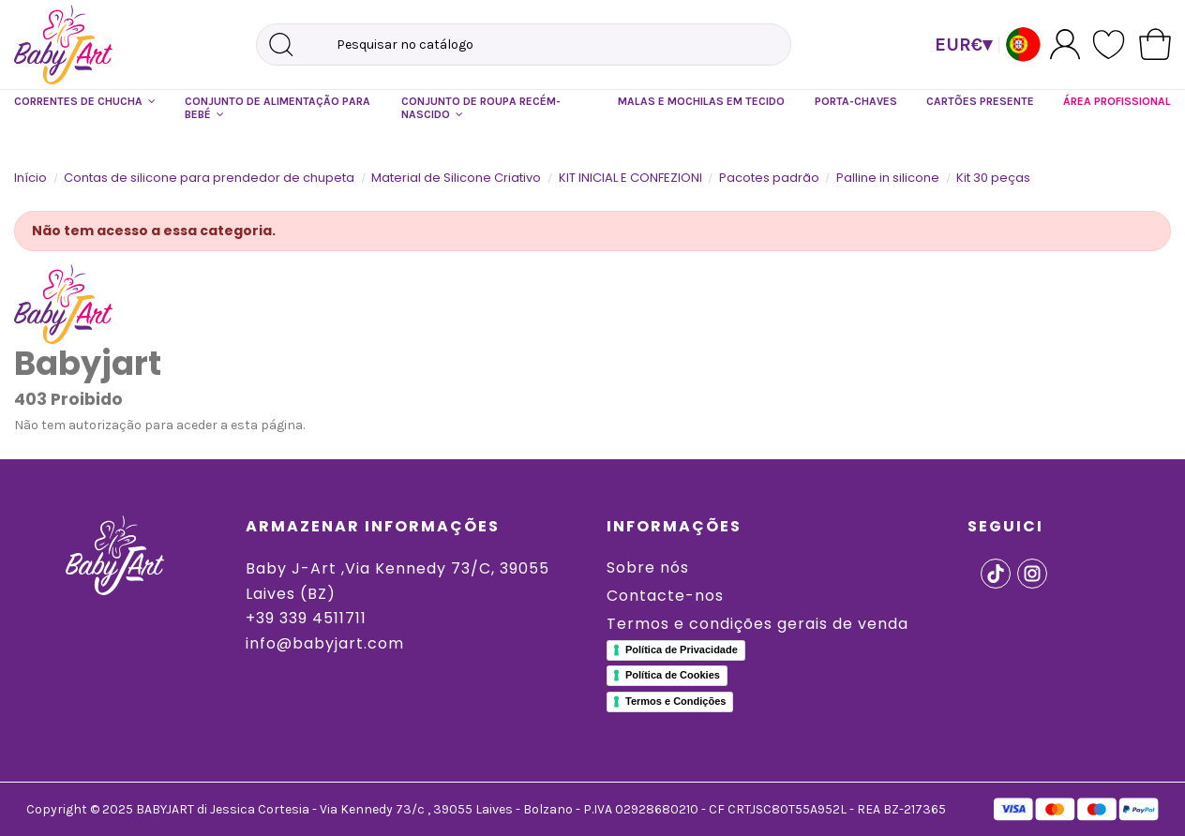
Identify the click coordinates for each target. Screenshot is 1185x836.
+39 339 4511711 (306, 618)
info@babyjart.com (325, 643)
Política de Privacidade (681, 649)
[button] (85, 102)
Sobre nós (648, 567)
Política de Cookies (672, 674)
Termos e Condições (675, 701)
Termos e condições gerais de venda (757, 623)
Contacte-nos (665, 595)
